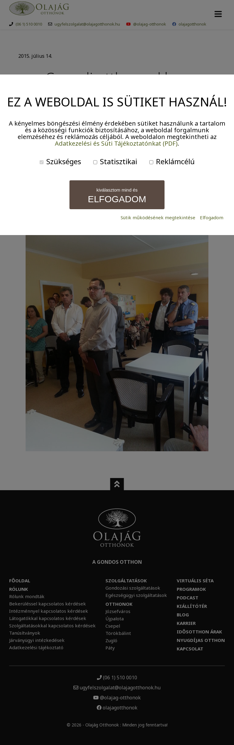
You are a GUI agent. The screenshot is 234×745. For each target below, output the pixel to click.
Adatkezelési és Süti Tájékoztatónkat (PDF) (116, 143)
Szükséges (60, 161)
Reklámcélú (172, 161)
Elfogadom (211, 217)
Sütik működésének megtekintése (158, 217)
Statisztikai (115, 161)
